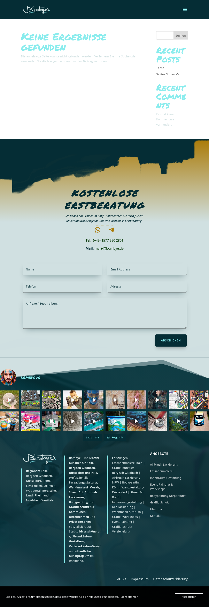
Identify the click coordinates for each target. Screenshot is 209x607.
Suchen (181, 35)
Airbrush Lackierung (164, 464)
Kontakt (155, 516)
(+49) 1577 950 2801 (108, 241)
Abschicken (171, 341)
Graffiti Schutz (160, 502)
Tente (160, 68)
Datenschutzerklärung (170, 578)
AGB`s (121, 578)
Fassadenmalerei (161, 471)
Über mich (157, 509)
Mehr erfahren (129, 597)
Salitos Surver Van (168, 74)
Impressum (140, 578)
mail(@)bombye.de (109, 249)
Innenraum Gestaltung (165, 478)
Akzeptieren (189, 597)
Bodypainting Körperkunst (168, 496)
